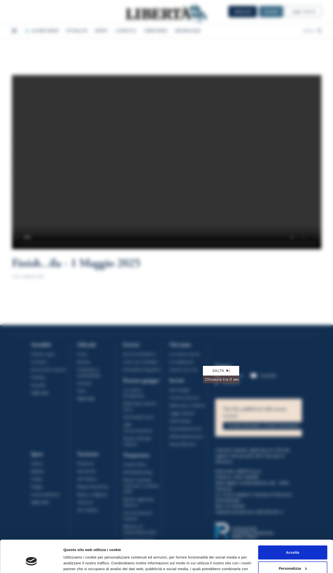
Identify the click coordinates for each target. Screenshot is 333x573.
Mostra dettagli (76, 563)
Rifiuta (292, 560)
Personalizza (293, 544)
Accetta (292, 528)
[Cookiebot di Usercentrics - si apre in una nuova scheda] (31, 563)
